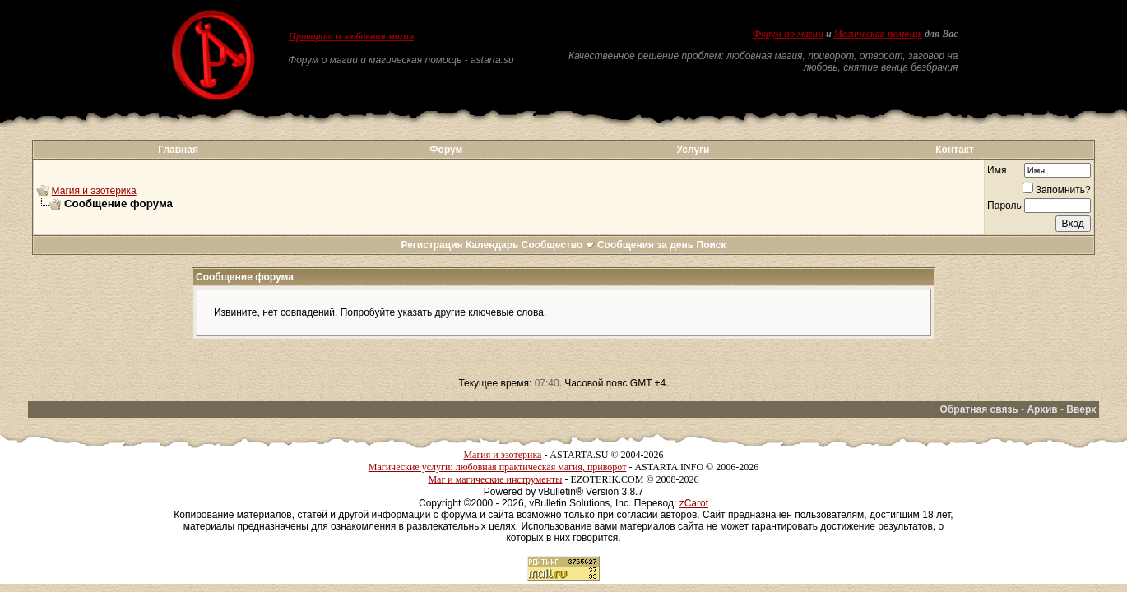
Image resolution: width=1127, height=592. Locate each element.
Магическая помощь (878, 33)
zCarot (693, 503)
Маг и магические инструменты (495, 479)
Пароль (1004, 205)
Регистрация (431, 245)
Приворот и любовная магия (352, 36)
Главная (178, 149)
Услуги (693, 149)
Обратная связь (979, 409)
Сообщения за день (645, 245)
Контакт (954, 149)
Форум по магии (788, 33)
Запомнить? (1057, 190)
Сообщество (558, 245)
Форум (445, 149)
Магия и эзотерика (94, 191)
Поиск (711, 245)
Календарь (492, 245)
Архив (1042, 409)
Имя (996, 170)
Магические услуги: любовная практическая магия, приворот (498, 467)
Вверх (1081, 409)
